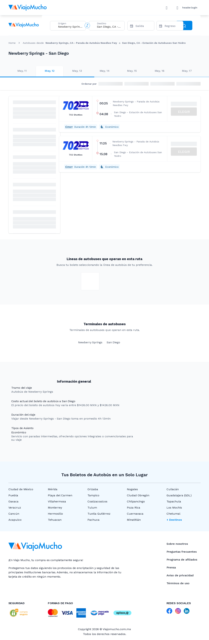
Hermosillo (55, 513)
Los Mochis (174, 507)
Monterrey (55, 507)
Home (12, 42)
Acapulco (15, 519)
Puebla (13, 495)
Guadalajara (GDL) (179, 495)
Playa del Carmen (60, 495)
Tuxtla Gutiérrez (98, 513)
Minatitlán (134, 519)
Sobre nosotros (177, 543)
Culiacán (173, 489)
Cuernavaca (135, 513)
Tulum (92, 507)
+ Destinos (174, 519)
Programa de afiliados (182, 559)
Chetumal (173, 513)
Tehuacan (54, 519)
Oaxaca (13, 501)
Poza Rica (133, 507)
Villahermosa (57, 501)
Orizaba (92, 489)
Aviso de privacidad (180, 575)
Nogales (132, 489)
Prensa (171, 567)
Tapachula (174, 501)
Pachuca (93, 519)
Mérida (52, 489)
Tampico (93, 495)
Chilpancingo (136, 501)
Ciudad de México (20, 489)
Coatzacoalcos (97, 501)
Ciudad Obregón (138, 495)
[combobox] (70, 27)
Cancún (13, 513)
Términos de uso (178, 583)
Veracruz (14, 507)
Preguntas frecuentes (182, 551)
